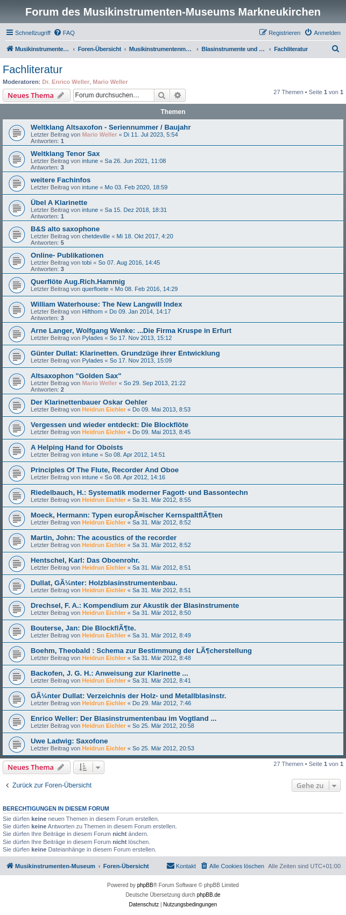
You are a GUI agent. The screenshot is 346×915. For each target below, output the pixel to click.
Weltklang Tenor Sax (65, 154)
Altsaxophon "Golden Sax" (76, 376)
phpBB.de (209, 895)
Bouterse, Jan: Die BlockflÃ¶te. (83, 628)
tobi (86, 262)
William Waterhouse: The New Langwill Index (106, 304)
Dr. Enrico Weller (65, 82)
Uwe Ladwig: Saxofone (69, 741)
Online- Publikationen (67, 255)
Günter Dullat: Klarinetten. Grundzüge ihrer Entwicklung (125, 353)
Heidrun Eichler (103, 409)
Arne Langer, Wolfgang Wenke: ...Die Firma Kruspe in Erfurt (131, 331)
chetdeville (96, 236)
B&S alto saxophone (65, 229)
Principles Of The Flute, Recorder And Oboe (105, 470)
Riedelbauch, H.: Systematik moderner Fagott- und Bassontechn (139, 492)
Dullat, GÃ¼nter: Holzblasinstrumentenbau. (104, 583)
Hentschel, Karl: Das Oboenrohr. (85, 560)
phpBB (145, 885)
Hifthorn (92, 311)
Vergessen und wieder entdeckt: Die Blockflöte (109, 425)
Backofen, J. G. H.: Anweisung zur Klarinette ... (109, 673)
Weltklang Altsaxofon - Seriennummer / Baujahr (111, 127)
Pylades (92, 338)
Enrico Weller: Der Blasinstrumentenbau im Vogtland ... (123, 718)
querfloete (95, 289)
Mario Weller (110, 82)
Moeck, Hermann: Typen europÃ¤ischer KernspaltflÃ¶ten (127, 515)
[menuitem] (64, 32)
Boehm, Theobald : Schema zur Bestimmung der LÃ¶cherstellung (141, 651)
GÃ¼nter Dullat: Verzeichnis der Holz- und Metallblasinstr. (128, 696)
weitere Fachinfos (60, 180)
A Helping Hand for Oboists (77, 447)
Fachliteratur (32, 69)
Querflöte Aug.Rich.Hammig (78, 282)
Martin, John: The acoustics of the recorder (103, 538)
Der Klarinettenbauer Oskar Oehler (89, 402)
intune (90, 161)
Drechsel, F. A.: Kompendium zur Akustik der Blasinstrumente (135, 605)
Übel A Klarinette (59, 202)
